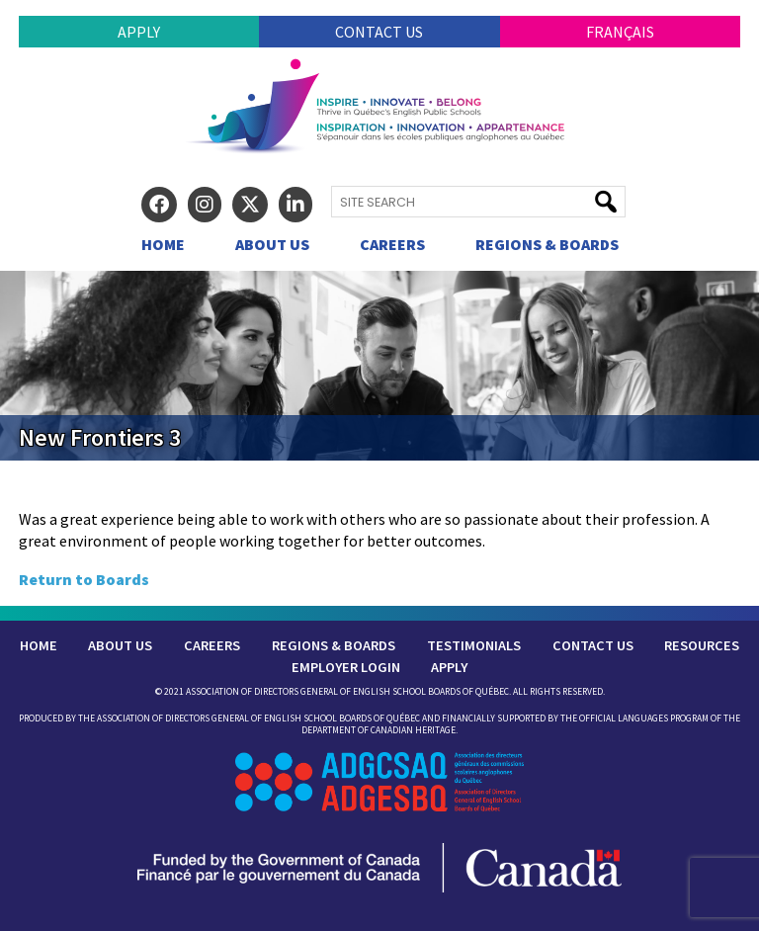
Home (163, 244)
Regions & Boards (547, 244)
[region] (379, 366)
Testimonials (474, 645)
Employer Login (346, 667)
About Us (272, 244)
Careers (392, 244)
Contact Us (379, 32)
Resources (701, 645)
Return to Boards (84, 579)
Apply (139, 32)
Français (620, 32)
